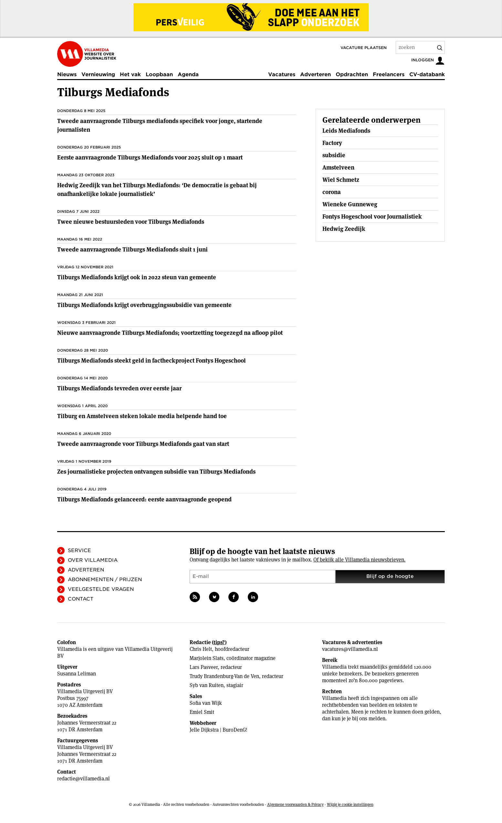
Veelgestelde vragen (101, 589)
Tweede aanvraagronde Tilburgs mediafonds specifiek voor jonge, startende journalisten (159, 125)
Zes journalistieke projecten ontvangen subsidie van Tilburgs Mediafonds (156, 471)
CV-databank (427, 74)
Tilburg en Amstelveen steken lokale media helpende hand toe (142, 416)
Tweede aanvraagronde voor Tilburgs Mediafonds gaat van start (143, 444)
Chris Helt (201, 649)
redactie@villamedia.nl (83, 778)
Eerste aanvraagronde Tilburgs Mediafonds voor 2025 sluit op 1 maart (150, 157)
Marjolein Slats (207, 658)
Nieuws (67, 74)
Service (79, 550)
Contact (80, 599)
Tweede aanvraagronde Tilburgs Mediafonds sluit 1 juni (132, 249)
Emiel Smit (202, 712)
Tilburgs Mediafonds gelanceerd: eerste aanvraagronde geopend (144, 499)
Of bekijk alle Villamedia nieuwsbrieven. (359, 559)
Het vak (130, 74)
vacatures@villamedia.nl (350, 649)
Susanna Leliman (76, 673)
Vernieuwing (98, 74)
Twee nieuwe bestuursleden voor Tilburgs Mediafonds (130, 221)
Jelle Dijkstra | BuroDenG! (218, 729)
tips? (219, 642)
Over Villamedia (93, 560)
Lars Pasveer (204, 667)
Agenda (188, 74)
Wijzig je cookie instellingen (350, 804)
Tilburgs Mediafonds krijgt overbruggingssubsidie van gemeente (144, 305)
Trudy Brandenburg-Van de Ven (224, 676)
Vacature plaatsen (363, 47)
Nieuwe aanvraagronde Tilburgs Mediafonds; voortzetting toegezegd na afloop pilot (170, 332)
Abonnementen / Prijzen (105, 579)
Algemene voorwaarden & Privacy (295, 804)
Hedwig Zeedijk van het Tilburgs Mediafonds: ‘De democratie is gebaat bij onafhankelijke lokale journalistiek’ (157, 189)
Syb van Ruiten (207, 685)
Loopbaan (159, 74)
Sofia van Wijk (206, 703)
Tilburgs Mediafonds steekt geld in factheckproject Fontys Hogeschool (151, 360)
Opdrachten (352, 74)
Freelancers (388, 74)
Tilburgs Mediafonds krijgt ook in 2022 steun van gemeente (136, 277)
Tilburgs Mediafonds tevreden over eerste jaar (119, 388)
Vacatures (281, 74)
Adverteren (315, 74)
